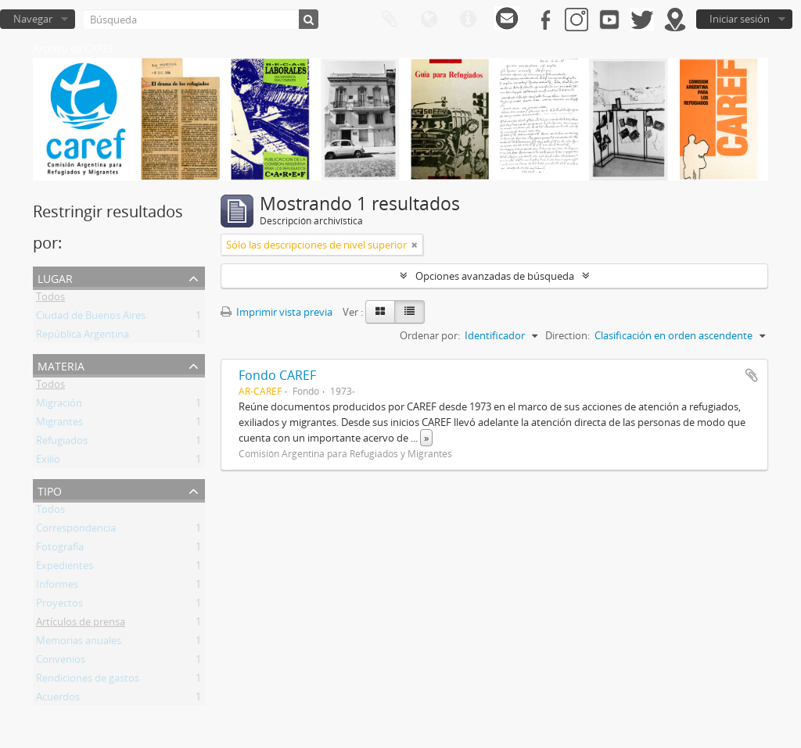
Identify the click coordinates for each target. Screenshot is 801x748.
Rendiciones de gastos (87, 681)
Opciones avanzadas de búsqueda (494, 276)
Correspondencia (76, 531)
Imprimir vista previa (276, 312)
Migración (59, 406)
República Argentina (82, 337)
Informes (57, 587)
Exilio (48, 462)
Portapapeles (389, 19)
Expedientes (64, 568)
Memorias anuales (78, 643)
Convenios (60, 662)
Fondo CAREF (277, 375)
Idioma (428, 19)
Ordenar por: (430, 335)
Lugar (55, 277)
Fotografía (60, 549)
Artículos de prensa (80, 624)
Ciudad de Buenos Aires (90, 318)
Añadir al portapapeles (752, 375)
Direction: (567, 335)
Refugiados (62, 443)
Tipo (50, 489)
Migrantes (59, 424)
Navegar (32, 19)
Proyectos (59, 606)
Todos (50, 299)
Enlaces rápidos (467, 19)
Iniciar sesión (739, 19)
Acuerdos (58, 700)
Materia (61, 364)
